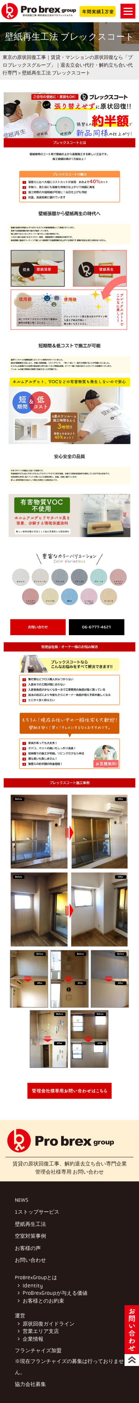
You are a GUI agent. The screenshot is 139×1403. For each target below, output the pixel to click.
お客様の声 (28, 1248)
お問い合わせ (30, 1260)
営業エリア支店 (40, 1331)
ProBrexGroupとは (36, 1277)
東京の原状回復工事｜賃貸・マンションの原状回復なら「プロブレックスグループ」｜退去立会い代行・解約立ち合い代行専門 (68, 65)
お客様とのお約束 (43, 1301)
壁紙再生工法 (30, 1224)
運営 (20, 1316)
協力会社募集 (30, 1384)
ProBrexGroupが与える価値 (54, 1293)
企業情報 (32, 1339)
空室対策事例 (30, 1236)
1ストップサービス (37, 1212)
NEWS (21, 1200)
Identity (32, 1286)
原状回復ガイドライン (48, 1324)
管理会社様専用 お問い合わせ (69, 1172)
